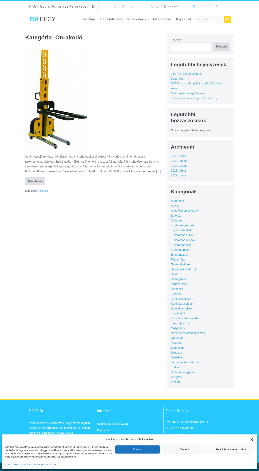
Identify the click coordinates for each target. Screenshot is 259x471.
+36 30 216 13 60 (181, 428)
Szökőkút (177, 357)
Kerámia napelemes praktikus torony (194, 98)
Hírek (174, 274)
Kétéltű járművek (181, 308)
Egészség (177, 220)
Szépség (176, 352)
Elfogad (137, 449)
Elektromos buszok (183, 240)
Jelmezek (177, 288)
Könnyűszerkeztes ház (185, 318)
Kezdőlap (88, 19)
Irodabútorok (179, 284)
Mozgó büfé (178, 328)
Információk (162, 19)
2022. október (179, 165)
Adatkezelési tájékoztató (32, 464)
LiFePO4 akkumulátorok (186, 73)
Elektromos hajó (181, 244)
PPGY (48, 19)
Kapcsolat (183, 19)
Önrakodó (42, 190)
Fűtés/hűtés (178, 259)
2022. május (179, 175)
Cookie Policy (12, 464)
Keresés (176, 40)
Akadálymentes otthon (185, 210)
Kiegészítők (178, 313)
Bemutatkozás (111, 19)
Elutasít (184, 449)
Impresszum (51, 464)
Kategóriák (137, 19)
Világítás (176, 377)
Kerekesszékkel (181, 298)
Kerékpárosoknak (182, 303)
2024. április (178, 155)
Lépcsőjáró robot (181, 323)
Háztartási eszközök (184, 269)
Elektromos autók (182, 235)
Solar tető (177, 78)
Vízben (175, 381)
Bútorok (176, 215)
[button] (252, 439)
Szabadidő (178, 347)
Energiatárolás (180, 249)
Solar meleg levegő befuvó (188, 93)
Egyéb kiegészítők (182, 225)
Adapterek (177, 200)
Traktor (175, 367)
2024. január (179, 160)
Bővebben (36, 180)
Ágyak (175, 205)
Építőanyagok (179, 254)
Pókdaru (176, 342)
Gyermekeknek (180, 264)
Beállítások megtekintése (231, 449)
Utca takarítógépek (183, 372)
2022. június (178, 170)
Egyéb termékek (181, 230)
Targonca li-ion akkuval (185, 362)
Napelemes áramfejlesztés (188, 333)
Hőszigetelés (179, 279)
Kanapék (176, 293)
